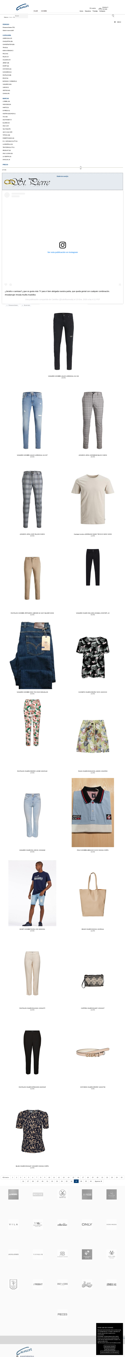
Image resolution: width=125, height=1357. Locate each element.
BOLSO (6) (5, 78)
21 (102, 1177)
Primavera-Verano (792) (9, 27)
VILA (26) (5, 116)
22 (107, 1177)
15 (73, 1177)
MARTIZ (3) (6, 107)
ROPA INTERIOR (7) (8, 50)
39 (86, 1181)
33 (57, 1181)
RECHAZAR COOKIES (109, 1346)
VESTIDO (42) (6, 90)
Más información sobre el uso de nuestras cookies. (109, 1342)
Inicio (81, 11)
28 (33, 1181)
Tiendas (95, 11)
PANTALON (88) (7, 75)
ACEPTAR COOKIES (109, 1349)
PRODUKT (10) (7, 150)
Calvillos (55, 299)
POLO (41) (5, 53)
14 (68, 1177)
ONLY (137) (6, 126)
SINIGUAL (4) (6, 159)
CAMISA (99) (6, 93)
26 (23, 1181)
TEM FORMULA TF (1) (8, 147)
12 (59, 1177)
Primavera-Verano (13, 305)
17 (83, 1177)
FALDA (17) (6, 56)
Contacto (102, 11)
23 (112, 1177)
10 (49, 1177)
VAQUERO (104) (7, 84)
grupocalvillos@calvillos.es (27, 1356)
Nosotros (88, 11)
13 (64, 1177)
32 (52, 1181)
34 (62, 1181)
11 (54, 1177)
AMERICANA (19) (7, 38)
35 (66, 1181)
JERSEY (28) (6, 63)
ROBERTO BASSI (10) (8, 138)
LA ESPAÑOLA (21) (8, 144)
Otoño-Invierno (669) (8, 30)
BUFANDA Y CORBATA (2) (10, 81)
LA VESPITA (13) (7, 156)
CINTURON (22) (7, 69)
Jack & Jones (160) (7, 132)
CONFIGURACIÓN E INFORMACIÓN (109, 1352)
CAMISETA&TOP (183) (8, 44)
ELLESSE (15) (6, 123)
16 (78, 1177)
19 (92, 1177)
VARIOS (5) (6, 87)
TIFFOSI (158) (6, 135)
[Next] (98, 1181)
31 (47, 1181)
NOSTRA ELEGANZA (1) (9, 113)
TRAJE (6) (5, 47)
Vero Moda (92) (6, 129)
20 (97, 1177)
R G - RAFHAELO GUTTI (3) (10, 141)
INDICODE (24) (7, 104)
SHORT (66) (6, 66)
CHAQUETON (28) (7, 41)
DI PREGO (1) (6, 110)
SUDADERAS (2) (7, 72)
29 (37, 1181)
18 (88, 1177)
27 (28, 1181)
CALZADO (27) (6, 60)
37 (76, 1181)
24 (117, 1177)
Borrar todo (27, 305)
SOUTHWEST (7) (7, 119)
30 (42, 1181)
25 (121, 1177)
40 (91, 1181)
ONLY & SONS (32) (8, 153)
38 (81, 1181)
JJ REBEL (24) (6, 101)
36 (71, 1181)
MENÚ (117, 22)
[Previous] (6, 1177)
